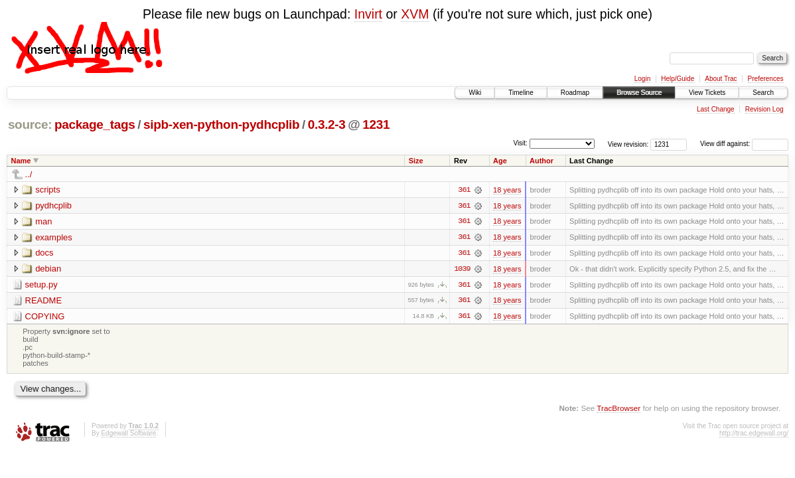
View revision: (628, 143)
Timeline (520, 92)
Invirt (368, 14)
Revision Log (764, 109)
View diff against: (744, 143)
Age (500, 161)
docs (44, 253)
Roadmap (575, 92)
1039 (462, 269)
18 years (507, 190)
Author (541, 161)
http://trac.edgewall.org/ (753, 434)
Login (642, 78)
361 (464, 190)
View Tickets (707, 92)
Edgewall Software (128, 434)
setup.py (41, 285)
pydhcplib (53, 205)
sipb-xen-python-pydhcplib (221, 124)
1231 (376, 124)
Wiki (475, 92)
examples (53, 237)
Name (21, 161)
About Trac (721, 78)
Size (416, 161)
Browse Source (639, 92)
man (43, 221)
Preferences (766, 78)
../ (29, 174)
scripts (47, 190)
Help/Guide (677, 78)
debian (48, 269)
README (43, 301)
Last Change (716, 109)
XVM (415, 14)
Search (763, 92)
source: (30, 124)
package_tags (94, 124)
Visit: (520, 143)
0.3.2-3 (327, 124)
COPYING (45, 317)
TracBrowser (618, 409)
